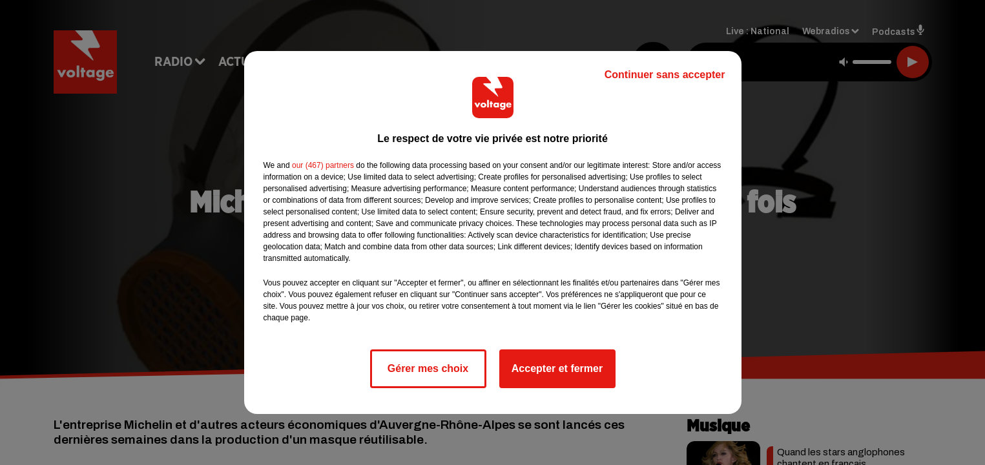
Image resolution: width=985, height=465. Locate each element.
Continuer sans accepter (665, 74)
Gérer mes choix (428, 368)
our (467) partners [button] (323, 165)
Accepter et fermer (557, 368)
